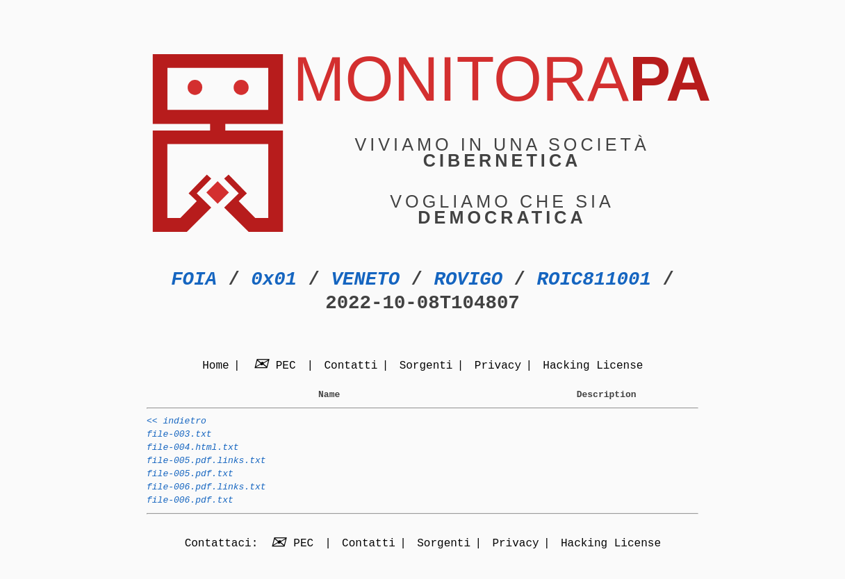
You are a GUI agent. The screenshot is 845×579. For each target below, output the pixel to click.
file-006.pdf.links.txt (206, 501)
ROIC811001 (593, 279)
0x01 (274, 279)
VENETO (365, 279)
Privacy (498, 366)
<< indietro (176, 425)
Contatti (350, 366)
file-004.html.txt (193, 455)
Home (215, 366)
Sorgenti (426, 366)
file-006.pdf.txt (190, 516)
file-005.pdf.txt (190, 486)
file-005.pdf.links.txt (206, 470)
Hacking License (593, 366)
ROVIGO (468, 279)
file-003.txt (179, 440)
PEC (276, 366)
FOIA (194, 279)
